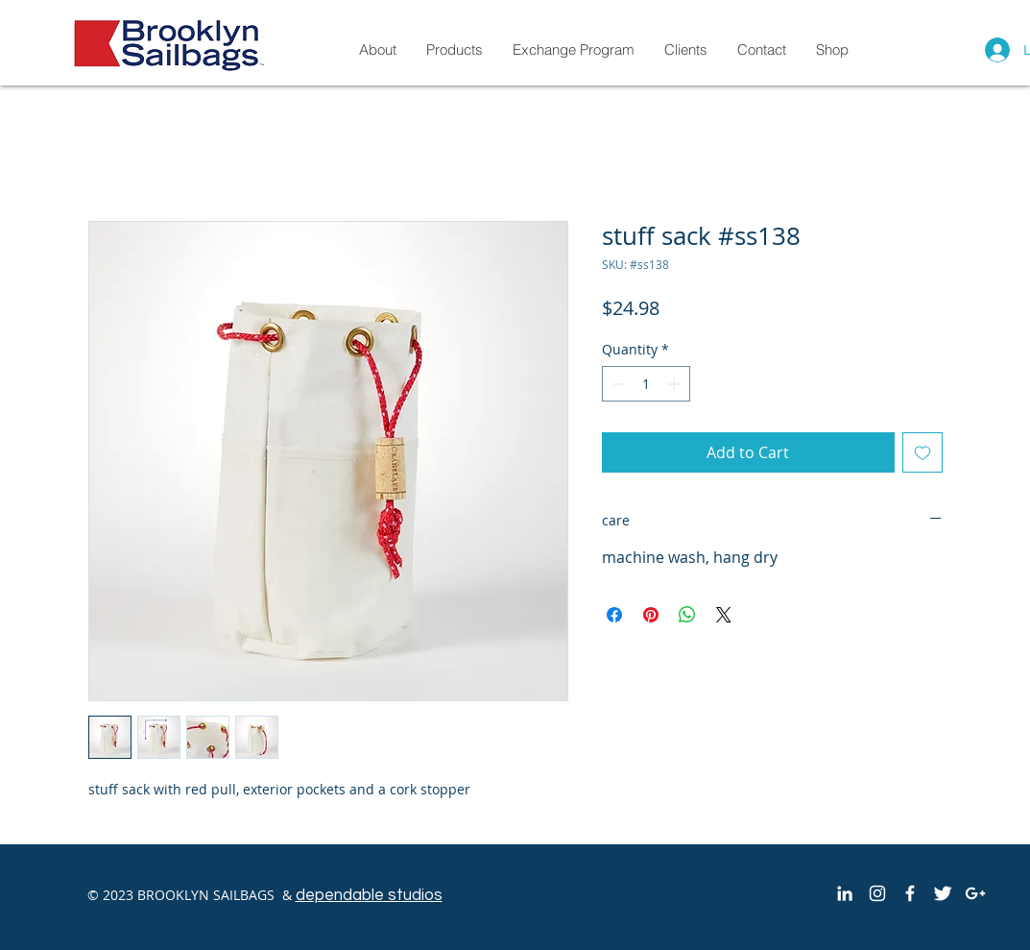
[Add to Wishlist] (922, 452)
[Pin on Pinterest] (650, 614)
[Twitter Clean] (942, 893)
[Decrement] (617, 384)
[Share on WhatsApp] (687, 614)
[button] (832, 49)
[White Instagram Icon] (877, 893)
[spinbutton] (646, 384)
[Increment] (675, 384)
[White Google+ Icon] (975, 893)
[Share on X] (723, 614)
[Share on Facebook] (614, 614)
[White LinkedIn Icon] (844, 893)
